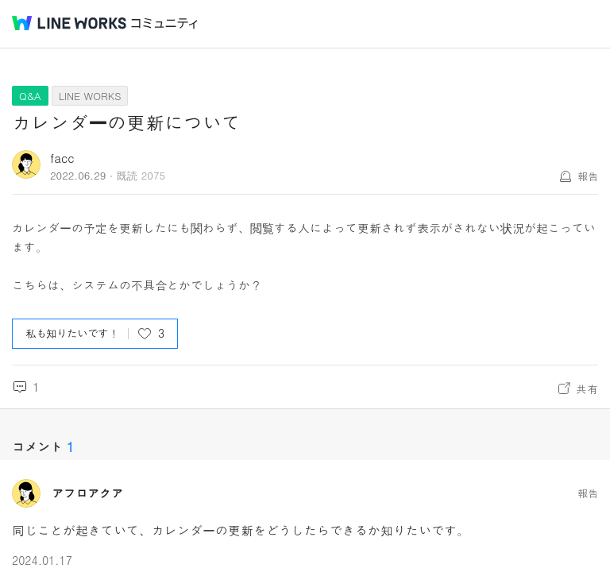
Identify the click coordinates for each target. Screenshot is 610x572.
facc (62, 157)
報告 (587, 176)
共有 (587, 388)
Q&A (30, 95)
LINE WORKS (90, 95)
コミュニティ (164, 23)
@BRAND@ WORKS (69, 23)
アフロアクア (87, 493)
